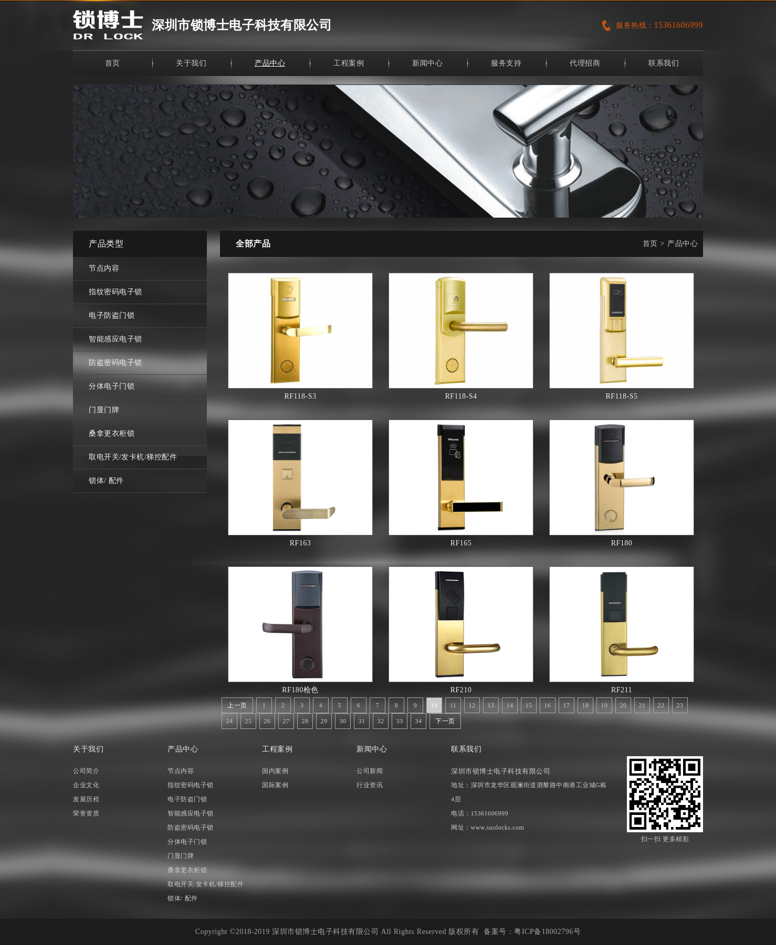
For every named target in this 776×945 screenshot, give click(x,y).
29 (324, 721)
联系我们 (663, 63)
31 (362, 721)
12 (472, 705)
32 (380, 721)
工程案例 (348, 63)
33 (399, 721)
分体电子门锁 (111, 386)
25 (248, 721)
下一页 (445, 721)
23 (680, 705)
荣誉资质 (86, 813)
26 (267, 721)
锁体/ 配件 (106, 481)
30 (343, 721)
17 (566, 705)
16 (547, 705)
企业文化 (86, 785)
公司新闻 (369, 771)
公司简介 (86, 771)
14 (510, 705)
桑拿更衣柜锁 (111, 433)
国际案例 (275, 785)
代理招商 (585, 63)
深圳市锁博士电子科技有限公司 (242, 25)
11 (453, 705)
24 (229, 721)
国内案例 (275, 771)
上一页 (237, 705)
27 (286, 721)
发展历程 (86, 799)
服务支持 (506, 63)
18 (585, 705)
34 (418, 721)
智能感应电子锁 (115, 339)
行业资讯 (369, 785)
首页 (112, 63)
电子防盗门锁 (111, 315)
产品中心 (270, 63)
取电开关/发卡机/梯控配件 (133, 457)
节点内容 (104, 268)
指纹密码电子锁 (115, 292)
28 (305, 721)
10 (434, 705)
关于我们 (191, 63)
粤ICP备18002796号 (547, 932)
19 (604, 705)
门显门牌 (104, 410)
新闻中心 (427, 63)
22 (661, 705)
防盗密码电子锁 (115, 363)
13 (491, 705)
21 (642, 705)
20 (623, 705)
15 (529, 705)
